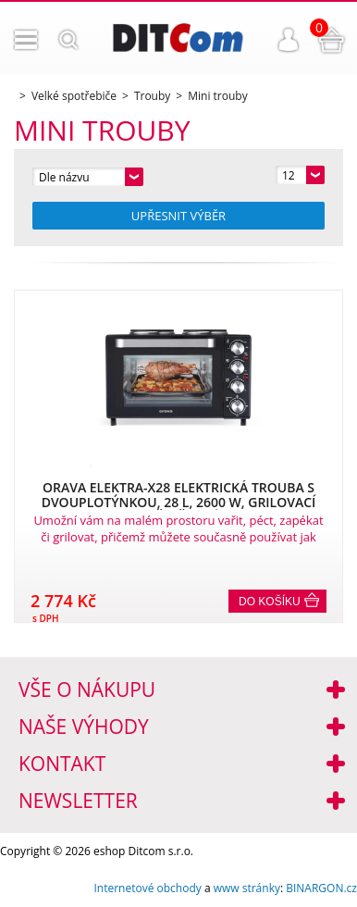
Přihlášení (288, 39)
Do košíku (270, 601)
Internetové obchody (147, 888)
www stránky (247, 888)
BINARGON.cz (321, 888)
